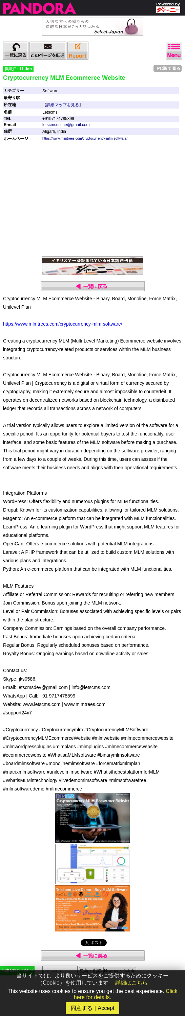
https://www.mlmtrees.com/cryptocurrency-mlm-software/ (84, 138)
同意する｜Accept (93, 1008)
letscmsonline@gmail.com (66, 124)
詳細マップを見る (62, 104)
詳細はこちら (131, 983)
